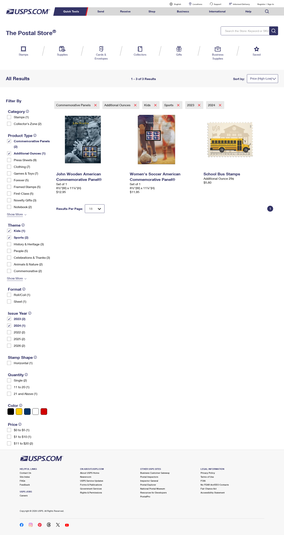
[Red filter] (44, 411)
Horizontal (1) (23, 363)
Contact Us (25, 473)
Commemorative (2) (28, 271)
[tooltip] (27, 111)
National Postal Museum (152, 488)
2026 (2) (19, 345)
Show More (15, 214)
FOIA (203, 480)
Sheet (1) (20, 301)
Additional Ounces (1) (30, 153)
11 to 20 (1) (21, 387)
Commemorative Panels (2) (32, 143)
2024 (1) (19, 325)
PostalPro (145, 496)
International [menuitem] (217, 11)
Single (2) (20, 380)
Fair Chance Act (209, 488)
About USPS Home (89, 473)
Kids (147, 105)
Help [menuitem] (248, 11)
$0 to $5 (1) (21, 430)
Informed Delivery (241, 4)
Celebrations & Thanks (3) (32, 257)
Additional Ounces (117, 105)
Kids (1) (19, 231)
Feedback (25, 484)
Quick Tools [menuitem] (71, 11)
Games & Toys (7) (26, 173)
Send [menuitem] (100, 11)
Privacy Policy (208, 473)
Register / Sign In (265, 4)
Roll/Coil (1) (22, 295)
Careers (24, 495)
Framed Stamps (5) (27, 187)
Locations (197, 4)
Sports (169, 105)
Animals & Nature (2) (28, 264)
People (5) (21, 251)
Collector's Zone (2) (27, 124)
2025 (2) (19, 339)
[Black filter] (10, 411)
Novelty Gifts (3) (25, 200)
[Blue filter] (27, 411)
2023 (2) (19, 319)
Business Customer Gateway (155, 473)
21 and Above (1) (25, 393)
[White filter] (35, 411)
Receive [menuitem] (125, 11)
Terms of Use (207, 476)
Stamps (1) (21, 117)
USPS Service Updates (91, 480)
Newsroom (85, 476)
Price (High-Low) (261, 78)
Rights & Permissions (91, 492)
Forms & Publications (91, 484)
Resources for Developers (153, 492)
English (173, 4)
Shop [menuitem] (152, 11)
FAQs (22, 480)
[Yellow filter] (19, 411)
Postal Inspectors (149, 476)
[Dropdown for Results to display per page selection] (95, 208)
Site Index (25, 476)
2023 (191, 105)
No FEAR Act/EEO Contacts (215, 484)
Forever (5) (21, 180)
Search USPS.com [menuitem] (267, 11)
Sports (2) (21, 237)
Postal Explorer (148, 484)
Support (217, 4)
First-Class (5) (23, 193)
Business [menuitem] (183, 11)
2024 (212, 105)
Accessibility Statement (213, 492)
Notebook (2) (23, 207)
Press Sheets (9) (25, 160)
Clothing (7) (22, 166)
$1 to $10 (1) (22, 436)
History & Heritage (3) (29, 244)
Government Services (91, 488)
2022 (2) (19, 332)
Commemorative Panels (73, 105)
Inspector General (149, 480)
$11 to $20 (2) (23, 443)
